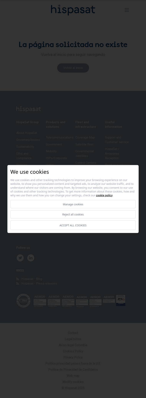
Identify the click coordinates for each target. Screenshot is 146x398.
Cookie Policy (104, 195)
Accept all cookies (72, 225)
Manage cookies (73, 204)
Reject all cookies (73, 214)
